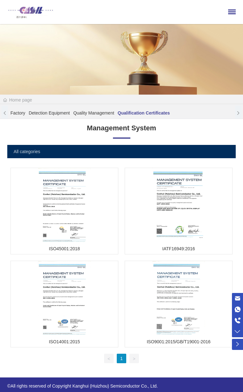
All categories (27, 151)
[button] (5, 114)
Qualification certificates (144, 113)
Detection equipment (49, 113)
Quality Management (93, 113)
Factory (17, 113)
